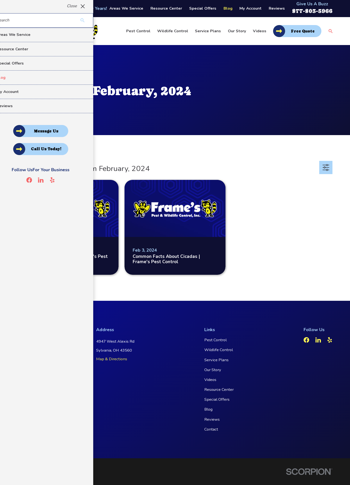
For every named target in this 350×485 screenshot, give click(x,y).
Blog (228, 8)
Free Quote (303, 31)
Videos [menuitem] (259, 31)
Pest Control (215, 340)
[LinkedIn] (318, 340)
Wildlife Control (218, 350)
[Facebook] (306, 340)
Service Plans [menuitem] (208, 31)
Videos (210, 379)
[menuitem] (24, 475)
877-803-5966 (312, 10)
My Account (250, 8)
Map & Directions (111, 359)
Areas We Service (126, 8)
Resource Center (166, 8)
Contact (211, 429)
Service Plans (216, 360)
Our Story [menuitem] (237, 31)
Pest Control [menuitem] (138, 31)
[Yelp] (329, 340)
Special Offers (202, 8)
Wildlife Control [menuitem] (172, 31)
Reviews (277, 8)
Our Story (212, 370)
